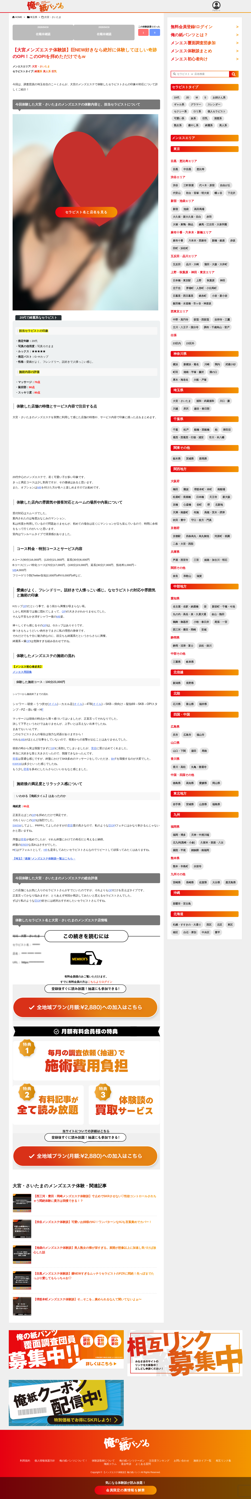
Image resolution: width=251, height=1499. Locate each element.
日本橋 (200, 497)
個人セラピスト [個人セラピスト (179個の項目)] (216, 111)
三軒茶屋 (188, 185)
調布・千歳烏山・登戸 (216, 327)
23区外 (190, 343)
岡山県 (216, 783)
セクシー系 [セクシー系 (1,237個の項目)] (180, 111)
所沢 (186, 408)
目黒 (175, 169)
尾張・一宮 (220, 621)
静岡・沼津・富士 (183, 645)
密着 (15, 758)
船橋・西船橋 (201, 429)
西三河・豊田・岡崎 (184, 629)
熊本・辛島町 (180, 866)
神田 (222, 280)
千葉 (175, 429)
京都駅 (177, 536)
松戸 (186, 429)
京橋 (175, 504)
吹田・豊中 (179, 520)
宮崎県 (177, 882)
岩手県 (177, 804)
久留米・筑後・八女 (211, 842)
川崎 (206, 364)
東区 (230, 924)
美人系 (47, 71)
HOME (18, 17)
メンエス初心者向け (189, 59)
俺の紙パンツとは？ (189, 35)
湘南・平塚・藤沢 (193, 372)
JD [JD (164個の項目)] (187, 97)
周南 (204, 750)
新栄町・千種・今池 (223, 606)
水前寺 (197, 866)
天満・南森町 (180, 512)
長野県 (190, 683)
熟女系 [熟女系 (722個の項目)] (178, 125)
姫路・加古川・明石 (215, 559)
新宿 (175, 209)
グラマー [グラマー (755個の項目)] (196, 104)
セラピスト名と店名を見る (86, 212)
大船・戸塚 (200, 379)
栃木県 (177, 458)
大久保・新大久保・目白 (187, 216)
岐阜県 (190, 661)
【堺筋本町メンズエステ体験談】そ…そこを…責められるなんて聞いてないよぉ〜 (87, 1299)
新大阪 (226, 497)
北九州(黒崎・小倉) (184, 842)
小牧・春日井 (201, 621)
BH (113, 758)
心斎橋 (187, 504)
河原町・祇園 (222, 536)
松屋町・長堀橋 (182, 497)
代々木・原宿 (206, 185)
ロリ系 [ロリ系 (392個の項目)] (197, 111)
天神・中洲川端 (200, 834)
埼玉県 (33, 17)
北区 (219, 924)
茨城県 (190, 458)
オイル (53, 704)
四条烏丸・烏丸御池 (197, 536)
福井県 (203, 704)
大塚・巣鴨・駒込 (183, 224)
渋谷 (175, 185)
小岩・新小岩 (219, 295)
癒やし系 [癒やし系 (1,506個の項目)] (193, 125)
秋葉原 (210, 280)
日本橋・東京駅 (182, 280)
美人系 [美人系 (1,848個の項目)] (223, 125)
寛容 (94, 748)
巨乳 (54, 71)
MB (39, 487)
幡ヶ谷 (218, 193)
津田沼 (227, 429)
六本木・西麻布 (197, 240)
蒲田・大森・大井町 (215, 264)
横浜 (175, 364)
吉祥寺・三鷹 (222, 319)
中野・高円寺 (180, 319)
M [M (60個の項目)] (197, 97)
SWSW (17, 825)
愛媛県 (203, 783)
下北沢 (231, 193)
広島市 (187, 734)
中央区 (205, 932)
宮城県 (190, 804)
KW (15, 763)
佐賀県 (203, 882)
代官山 (177, 193)
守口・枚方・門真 (201, 520)
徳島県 (177, 783)
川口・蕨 (225, 400)
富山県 (190, 704)
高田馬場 (199, 209)
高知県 (190, 783)
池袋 (186, 209)
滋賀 (199, 576)
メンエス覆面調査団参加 (193, 43)
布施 (196, 512)
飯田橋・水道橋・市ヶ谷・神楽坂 (192, 303)
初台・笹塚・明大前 (197, 193)
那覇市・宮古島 (182, 903)
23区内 (177, 343)
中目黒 (187, 169)
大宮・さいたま (53, 17)
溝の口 (213, 372)
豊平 (217, 932)
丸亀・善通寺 (198, 767)
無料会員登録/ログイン (192, 27)
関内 (217, 364)
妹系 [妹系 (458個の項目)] (193, 118)
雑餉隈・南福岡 (200, 850)
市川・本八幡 (216, 437)
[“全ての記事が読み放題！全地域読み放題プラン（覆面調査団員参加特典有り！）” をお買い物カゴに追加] (86, 1002)
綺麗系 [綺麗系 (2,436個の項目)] (209, 125)
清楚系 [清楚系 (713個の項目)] (218, 118)
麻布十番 (178, 240)
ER (23, 844)
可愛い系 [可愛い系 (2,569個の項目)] (179, 118)
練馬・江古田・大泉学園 (213, 224)
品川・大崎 (192, 264)
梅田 (175, 489)
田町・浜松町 (180, 248)
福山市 (200, 734)
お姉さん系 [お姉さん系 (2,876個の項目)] (219, 97)
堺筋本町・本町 (203, 489)
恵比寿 (200, 169)
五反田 (177, 264)
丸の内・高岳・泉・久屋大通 (189, 614)
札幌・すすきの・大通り (187, 924)
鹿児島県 (230, 882)
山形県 (203, 804)
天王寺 (213, 497)
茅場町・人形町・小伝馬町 (201, 288)
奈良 (175, 576)
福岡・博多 (179, 834)
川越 (175, 408)
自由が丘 (225, 185)
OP (25, 606)
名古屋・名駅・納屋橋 (185, 606)
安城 (203, 629)
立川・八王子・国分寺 (185, 327)
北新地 (219, 504)
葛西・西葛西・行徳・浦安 (188, 437)
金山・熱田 (218, 614)
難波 (186, 489)
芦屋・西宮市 (180, 559)
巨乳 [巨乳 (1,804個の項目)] (205, 118)
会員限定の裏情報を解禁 (125, 1490)
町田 (175, 372)
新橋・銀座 (218, 240)
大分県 (216, 882)
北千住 (177, 288)
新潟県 (177, 683)
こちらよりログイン (100, 981)
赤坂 (232, 240)
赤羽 (209, 216)
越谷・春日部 (201, 408)
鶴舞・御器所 (180, 621)
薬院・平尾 (179, 850)
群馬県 (203, 458)
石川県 (177, 704)
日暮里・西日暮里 (183, 295)
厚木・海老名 (180, 379)
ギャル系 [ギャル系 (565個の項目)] (179, 104)
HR (46, 849)
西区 (209, 924)
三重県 (177, 661)
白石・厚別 (189, 932)
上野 (198, 280)
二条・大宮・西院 (183, 543)
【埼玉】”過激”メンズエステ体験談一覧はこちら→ (44, 858)
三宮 (196, 559)
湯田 (193, 750)
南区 (175, 932)
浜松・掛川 (205, 645)
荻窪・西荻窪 (201, 319)
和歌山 (187, 576)
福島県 (216, 804)
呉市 (175, 734)
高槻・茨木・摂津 (214, 512)
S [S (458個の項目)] (205, 97)
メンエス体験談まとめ (191, 51)
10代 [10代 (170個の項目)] (176, 97)
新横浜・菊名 (191, 364)
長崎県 (190, 882)
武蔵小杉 (230, 364)
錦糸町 (202, 295)
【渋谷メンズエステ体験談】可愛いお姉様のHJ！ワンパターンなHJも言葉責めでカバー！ (92, 1222)
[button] (233, 74)
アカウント (216, 6)
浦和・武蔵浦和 (205, 400)
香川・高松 (179, 767)
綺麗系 (38, 71)
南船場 (221, 489)
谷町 (199, 504)
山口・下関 (179, 750)
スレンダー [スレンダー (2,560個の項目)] (214, 104)
